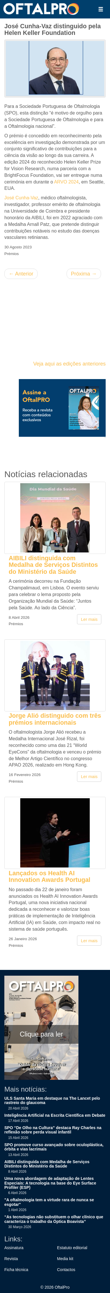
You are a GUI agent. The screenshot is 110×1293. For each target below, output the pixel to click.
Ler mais (89, 619)
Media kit (65, 1258)
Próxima (84, 274)
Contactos (66, 1269)
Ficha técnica (16, 1269)
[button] (100, 9)
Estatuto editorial (72, 1247)
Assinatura (13, 1247)
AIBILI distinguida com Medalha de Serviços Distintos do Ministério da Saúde (53, 565)
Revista (11, 1258)
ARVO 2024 (66, 181)
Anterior (21, 274)
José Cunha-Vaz (21, 197)
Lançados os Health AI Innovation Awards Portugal (49, 876)
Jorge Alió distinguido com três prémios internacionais (55, 719)
